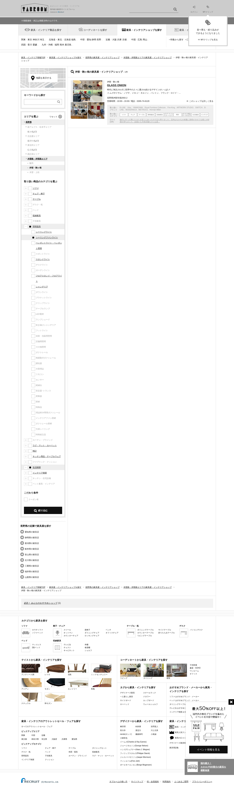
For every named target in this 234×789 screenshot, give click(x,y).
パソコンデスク (196, 630)
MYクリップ (208, 9)
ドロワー (146, 697)
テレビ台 (67, 645)
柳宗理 (123, 727)
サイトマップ (137, 781)
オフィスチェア (112, 633)
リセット (53, 117)
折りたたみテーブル (166, 633)
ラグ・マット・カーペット (45, 445)
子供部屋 (193, 665)
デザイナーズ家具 (127, 693)
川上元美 (154, 730)
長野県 (29, 122)
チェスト (67, 647)
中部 (82, 39)
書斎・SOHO (195, 668)
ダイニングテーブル (145, 630)
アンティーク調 (31, 670)
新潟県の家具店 (32, 543)
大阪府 (54, 739)
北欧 (78, 670)
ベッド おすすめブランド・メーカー (184, 700)
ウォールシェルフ (150, 704)
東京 (30, 39)
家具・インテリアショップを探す (144, 30)
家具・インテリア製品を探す (46, 30)
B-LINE (123, 108)
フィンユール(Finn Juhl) (130, 761)
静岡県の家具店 (32, 537)
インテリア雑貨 (40, 473)
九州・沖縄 (47, 44)
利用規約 (167, 781)
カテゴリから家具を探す (34, 620)
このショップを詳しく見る (201, 101)
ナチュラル (31, 698)
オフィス (193, 674)
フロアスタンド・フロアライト (49, 278)
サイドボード (125, 700)
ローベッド (124, 704)
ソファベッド (37, 633)
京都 (124, 39)
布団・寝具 (73, 752)
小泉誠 (153, 734)
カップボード (148, 700)
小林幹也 (123, 738)
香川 (30, 44)
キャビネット (69, 650)
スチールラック (149, 693)
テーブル (37, 199)
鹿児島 (68, 44)
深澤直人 (154, 727)
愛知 (89, 39)
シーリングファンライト (47, 237)
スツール (67, 630)
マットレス (36, 645)
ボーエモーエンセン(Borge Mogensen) (136, 765)
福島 (73, 39)
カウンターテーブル (145, 633)
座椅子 (87, 630)
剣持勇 (138, 727)
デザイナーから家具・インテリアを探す (141, 721)
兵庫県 (64, 739)
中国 (133, 39)
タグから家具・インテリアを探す (138, 687)
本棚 (86, 645)
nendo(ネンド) (126, 734)
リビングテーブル (144, 636)
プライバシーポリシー (202, 781)
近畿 (108, 39)
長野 (99, 39)
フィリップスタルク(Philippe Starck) (135, 753)
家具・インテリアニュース (186, 727)
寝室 (177, 671)
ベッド (47, 752)
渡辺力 (138, 730)
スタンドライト (43, 259)
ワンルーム (194, 671)
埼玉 (42, 39)
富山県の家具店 (32, 554)
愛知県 (74, 739)
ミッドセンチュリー (101, 670)
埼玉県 (44, 739)
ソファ (36, 188)
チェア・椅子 (39, 194)
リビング (130, 671)
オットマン (68, 633)
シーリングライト (44, 232)
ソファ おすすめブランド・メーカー (184, 697)
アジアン (31, 684)
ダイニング (153, 671)
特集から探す (177, 39)
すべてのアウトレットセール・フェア (36, 727)
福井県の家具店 (32, 571)
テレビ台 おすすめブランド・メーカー (185, 708)
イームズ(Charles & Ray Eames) (133, 742)
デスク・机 (26, 752)
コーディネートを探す (95, 30)
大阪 (114, 39)
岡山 (145, 39)
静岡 (94, 39)
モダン (55, 684)
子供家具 (48, 756)
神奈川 (36, 39)
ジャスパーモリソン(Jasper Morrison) (135, 757)
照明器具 (37, 226)
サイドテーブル (164, 630)
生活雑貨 (37, 467)
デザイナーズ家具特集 (178, 743)
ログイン (194, 9)
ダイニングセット (99, 748)
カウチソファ (37, 630)
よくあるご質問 (181, 781)
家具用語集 (174, 748)
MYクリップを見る (209, 40)
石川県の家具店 (32, 560)
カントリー (78, 684)
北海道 (67, 39)
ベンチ (108, 630)
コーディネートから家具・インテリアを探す (144, 660)
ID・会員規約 (153, 781)
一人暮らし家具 (126, 697)
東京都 (24, 739)
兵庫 (119, 39)
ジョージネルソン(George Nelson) (134, 746)
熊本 (62, 44)
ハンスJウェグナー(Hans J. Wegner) (135, 749)
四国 (23, 44)
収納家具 (37, 215)
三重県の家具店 (32, 566)
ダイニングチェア (92, 633)
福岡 (57, 44)
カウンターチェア (71, 636)
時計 (35, 451)
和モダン (55, 698)
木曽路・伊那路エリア (37, 159)
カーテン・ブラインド (78, 756)
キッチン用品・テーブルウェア (47, 456)
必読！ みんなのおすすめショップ (40, 603)
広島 (140, 39)
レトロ (55, 670)
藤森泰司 (139, 734)
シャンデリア (42, 287)
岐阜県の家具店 (32, 549)
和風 (101, 684)
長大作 (123, 730)
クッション (49, 760)
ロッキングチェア (92, 636)
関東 (23, 39)
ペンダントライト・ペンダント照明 (49, 245)
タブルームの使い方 (118, 781)
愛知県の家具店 (32, 532)
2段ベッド (36, 647)
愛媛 (35, 44)
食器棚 (87, 647)
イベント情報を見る (208, 749)
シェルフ (88, 650)
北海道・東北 (55, 39)
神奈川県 (35, 739)
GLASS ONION (116, 85)
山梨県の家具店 (32, 577)
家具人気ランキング (183, 732)
